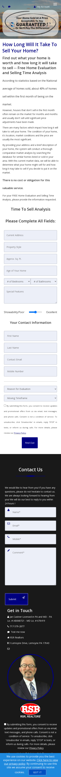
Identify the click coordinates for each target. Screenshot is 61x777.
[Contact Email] (30, 359)
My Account (42, 6)
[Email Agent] (30, 649)
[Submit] (16, 599)
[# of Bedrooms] (17, 281)
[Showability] (35, 312)
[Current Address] (30, 235)
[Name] (30, 512)
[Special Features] (30, 295)
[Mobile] (30, 539)
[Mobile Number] (30, 371)
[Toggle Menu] (55, 4)
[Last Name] (30, 348)
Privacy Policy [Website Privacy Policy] (20, 433)
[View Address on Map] (30, 643)
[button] (30, 442)
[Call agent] (3, 6)
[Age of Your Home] (30, 271)
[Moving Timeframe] (30, 398)
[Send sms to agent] (9, 6)
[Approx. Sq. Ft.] (30, 259)
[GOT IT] (37, 772)
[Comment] (30, 566)
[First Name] (30, 336)
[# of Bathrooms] (44, 281)
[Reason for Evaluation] (30, 389)
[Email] (30, 526)
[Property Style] (30, 247)
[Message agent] (30, 632)
